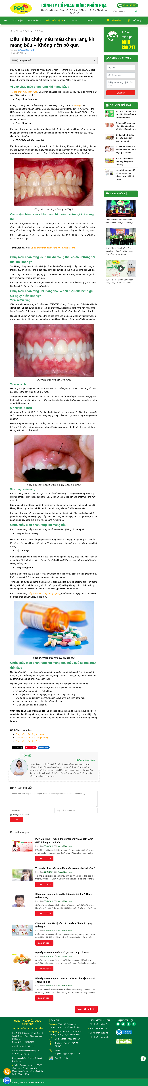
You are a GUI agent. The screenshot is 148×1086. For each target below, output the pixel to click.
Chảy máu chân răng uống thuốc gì (32, 738)
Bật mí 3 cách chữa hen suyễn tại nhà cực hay (125, 161)
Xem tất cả (86, 1009)
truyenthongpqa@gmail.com (67, 1053)
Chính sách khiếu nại (99, 1033)
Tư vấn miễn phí (128, 35)
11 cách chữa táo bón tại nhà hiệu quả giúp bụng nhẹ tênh (126, 114)
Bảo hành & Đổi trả (98, 1028)
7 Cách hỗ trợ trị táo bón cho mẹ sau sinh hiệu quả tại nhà (126, 149)
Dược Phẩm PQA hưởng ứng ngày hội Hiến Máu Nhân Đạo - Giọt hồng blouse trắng (119, 251)
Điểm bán (114, 20)
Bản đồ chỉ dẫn (61, 1058)
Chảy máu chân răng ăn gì (28, 741)
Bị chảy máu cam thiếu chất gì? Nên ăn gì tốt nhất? (63, 952)
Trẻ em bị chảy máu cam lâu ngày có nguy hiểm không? (65, 868)
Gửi (16, 820)
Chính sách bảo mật (99, 1024)
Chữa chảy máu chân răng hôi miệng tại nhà (53, 248)
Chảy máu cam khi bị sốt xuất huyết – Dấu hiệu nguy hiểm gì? (63, 925)
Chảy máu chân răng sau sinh (30, 734)
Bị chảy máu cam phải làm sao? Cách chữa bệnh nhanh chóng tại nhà (65, 980)
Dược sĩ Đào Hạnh (26, 50)
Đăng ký (121, 93)
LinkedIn (43, 748)
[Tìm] (136, 11)
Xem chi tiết (44, 858)
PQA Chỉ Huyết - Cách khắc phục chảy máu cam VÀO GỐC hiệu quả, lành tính (64, 841)
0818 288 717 (128, 44)
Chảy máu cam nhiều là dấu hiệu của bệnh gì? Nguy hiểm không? (63, 896)
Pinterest (30, 748)
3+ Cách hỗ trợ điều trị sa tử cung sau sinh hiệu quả (125, 138)
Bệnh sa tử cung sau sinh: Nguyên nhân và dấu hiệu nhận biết (126, 126)
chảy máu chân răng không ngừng (44, 593)
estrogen (78, 105)
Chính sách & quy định (100, 1037)
